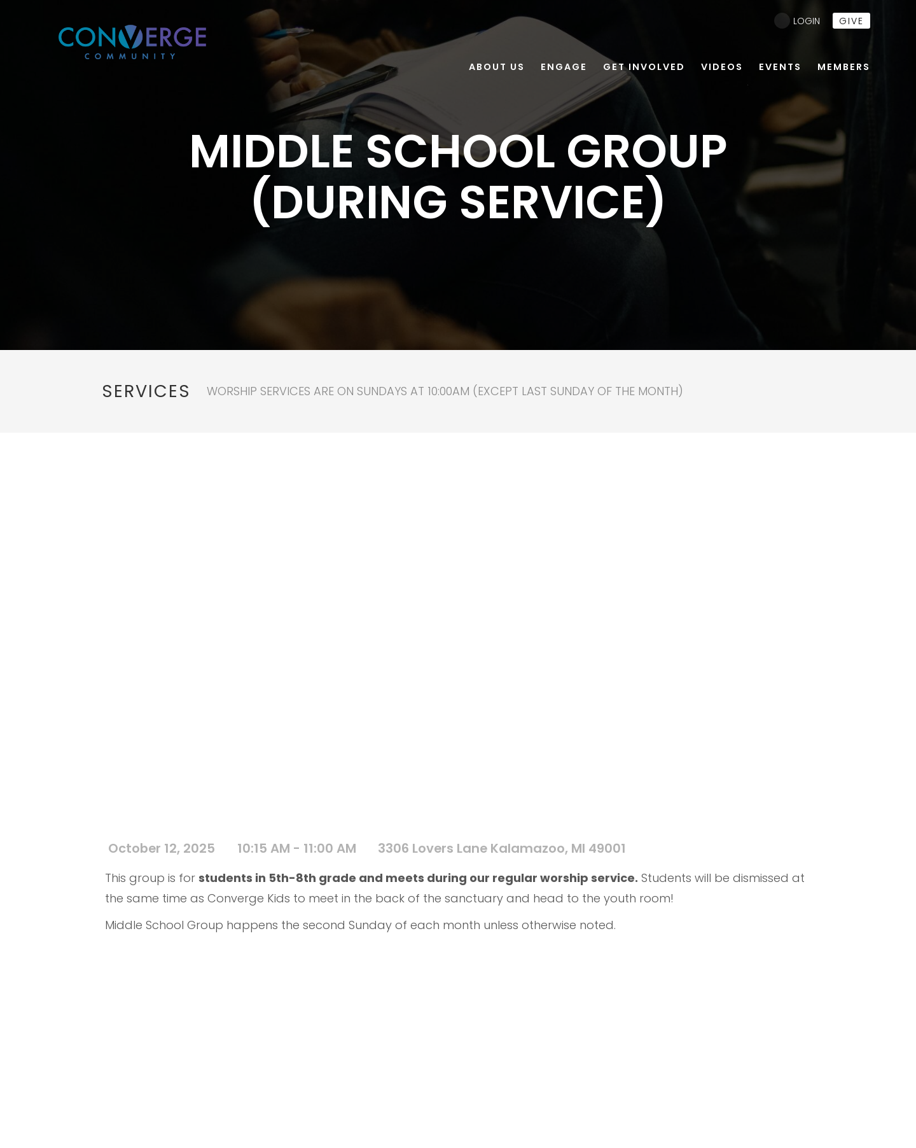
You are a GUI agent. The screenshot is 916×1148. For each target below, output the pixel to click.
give (851, 21)
